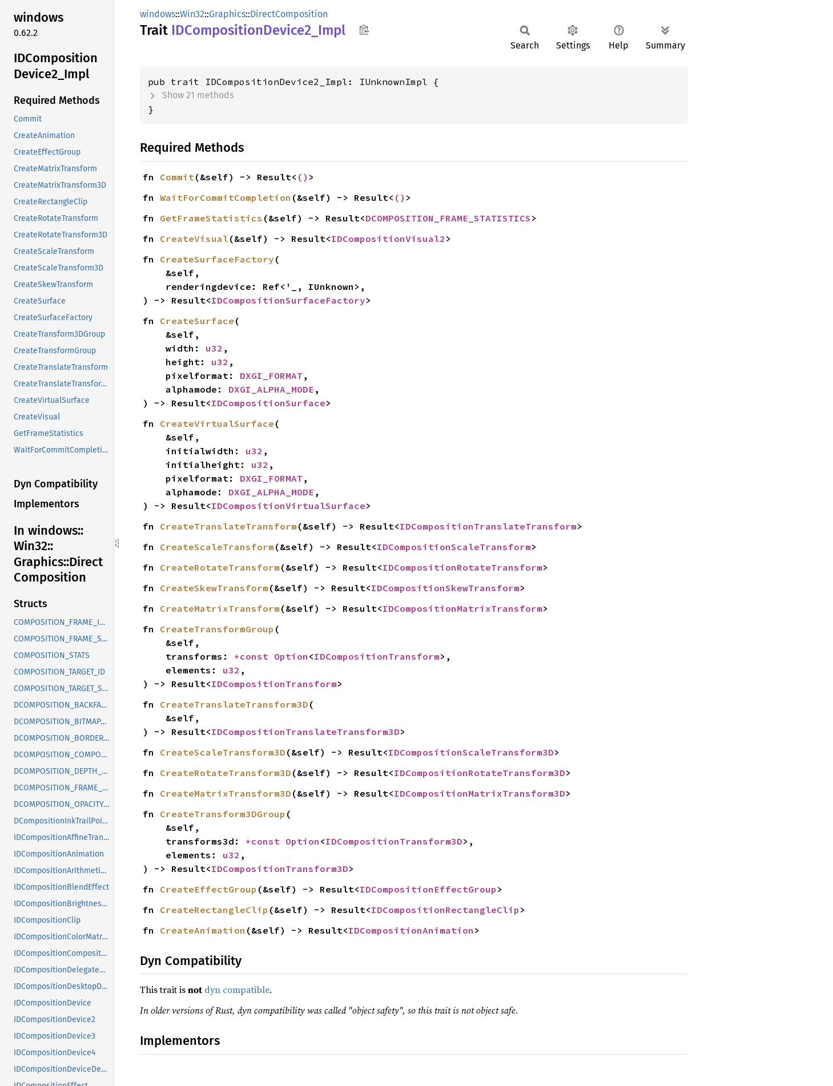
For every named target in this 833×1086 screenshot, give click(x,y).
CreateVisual (194, 238)
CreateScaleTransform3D (222, 752)
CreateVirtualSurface (217, 423)
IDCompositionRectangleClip (445, 909)
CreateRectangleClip (214, 909)
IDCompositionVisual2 (388, 238)
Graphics (227, 14)
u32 (214, 348)
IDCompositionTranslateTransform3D (305, 731)
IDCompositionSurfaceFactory (288, 300)
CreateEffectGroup (208, 889)
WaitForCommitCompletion (225, 197)
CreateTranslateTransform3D (234, 704)
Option (291, 656)
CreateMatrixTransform (220, 608)
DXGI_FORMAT (271, 375)
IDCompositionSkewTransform (445, 588)
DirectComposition (289, 14)
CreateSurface (197, 320)
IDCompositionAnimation (411, 930)
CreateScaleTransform (217, 546)
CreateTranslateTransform (228, 526)
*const (254, 656)
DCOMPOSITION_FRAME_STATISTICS (448, 218)
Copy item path (364, 29)
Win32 (192, 14)
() (302, 177)
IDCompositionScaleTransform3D (471, 752)
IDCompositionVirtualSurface (288, 505)
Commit (177, 177)
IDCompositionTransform (377, 656)
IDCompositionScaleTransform (454, 546)
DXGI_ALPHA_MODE (271, 389)
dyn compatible (236, 989)
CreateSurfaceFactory (217, 259)
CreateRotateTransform (220, 567)
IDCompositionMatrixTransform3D (479, 793)
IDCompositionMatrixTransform (462, 608)
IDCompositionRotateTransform (462, 567)
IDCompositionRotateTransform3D (479, 772)
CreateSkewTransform (214, 588)
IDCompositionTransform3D (393, 841)
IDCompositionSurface (268, 403)
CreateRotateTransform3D (225, 772)
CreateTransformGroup (217, 629)
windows (157, 14)
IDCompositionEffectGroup (428, 889)
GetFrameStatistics (211, 218)
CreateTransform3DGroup (222, 813)
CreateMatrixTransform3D (225, 793)
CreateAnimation (203, 930)
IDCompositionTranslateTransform (488, 526)
